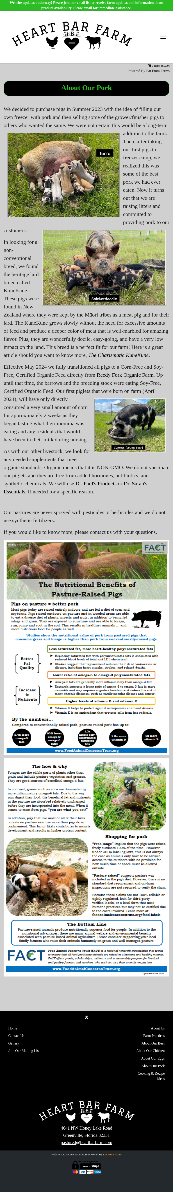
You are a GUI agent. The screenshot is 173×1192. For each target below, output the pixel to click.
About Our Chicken (150, 1051)
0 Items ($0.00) (159, 65)
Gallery (13, 1043)
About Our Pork (153, 1066)
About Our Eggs (153, 1058)
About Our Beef (153, 1043)
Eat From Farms (158, 71)
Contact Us (16, 1036)
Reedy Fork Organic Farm (125, 375)
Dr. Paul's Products (95, 483)
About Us (158, 1028)
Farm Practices (154, 1036)
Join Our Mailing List (24, 1051)
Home (12, 1028)
